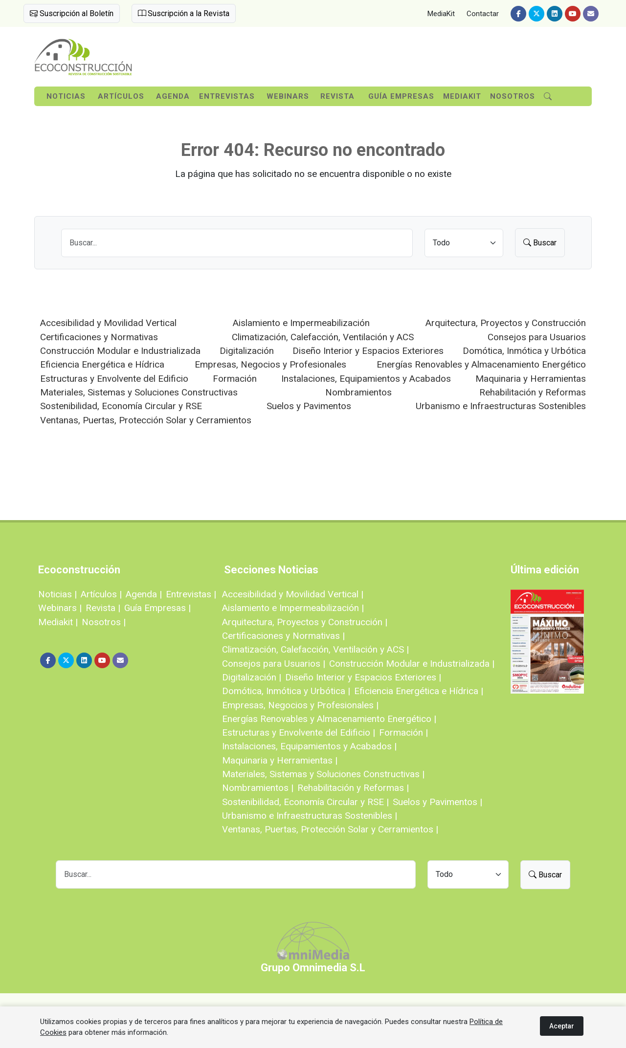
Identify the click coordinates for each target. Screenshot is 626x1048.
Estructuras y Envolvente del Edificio (114, 378)
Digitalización (247, 350)
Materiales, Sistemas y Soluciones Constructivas (139, 392)
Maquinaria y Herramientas (530, 378)
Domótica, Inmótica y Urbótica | (286, 691)
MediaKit (441, 13)
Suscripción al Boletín (71, 13)
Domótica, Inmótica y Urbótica (524, 350)
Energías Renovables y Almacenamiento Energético (481, 364)
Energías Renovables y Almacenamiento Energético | (329, 718)
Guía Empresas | (157, 607)
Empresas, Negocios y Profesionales (270, 364)
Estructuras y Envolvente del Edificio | (298, 732)
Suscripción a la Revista (183, 13)
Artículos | (101, 594)
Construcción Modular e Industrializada (120, 350)
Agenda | (144, 594)
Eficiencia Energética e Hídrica (102, 364)
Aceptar (561, 1026)
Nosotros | (104, 622)
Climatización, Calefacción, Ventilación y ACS (323, 337)
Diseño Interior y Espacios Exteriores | (363, 677)
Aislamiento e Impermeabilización (301, 322)
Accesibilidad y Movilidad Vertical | (292, 594)
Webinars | (60, 607)
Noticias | (57, 594)
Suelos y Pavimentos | (437, 802)
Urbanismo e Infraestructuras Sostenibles (501, 406)
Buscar (540, 243)
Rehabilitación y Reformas (532, 392)
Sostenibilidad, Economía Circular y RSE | (305, 802)
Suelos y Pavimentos (309, 406)
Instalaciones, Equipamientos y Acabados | (309, 746)
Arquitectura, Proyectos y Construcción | (304, 622)
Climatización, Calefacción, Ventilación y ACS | (315, 649)
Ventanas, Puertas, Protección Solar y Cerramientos (145, 420)
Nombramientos (358, 392)
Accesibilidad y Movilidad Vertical (108, 322)
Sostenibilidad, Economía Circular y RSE (121, 406)
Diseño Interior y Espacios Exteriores (368, 350)
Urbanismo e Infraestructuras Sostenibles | (309, 815)
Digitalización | (251, 677)
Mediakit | (58, 622)
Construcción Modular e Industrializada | (411, 663)
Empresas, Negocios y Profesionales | (300, 705)
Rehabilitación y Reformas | (353, 787)
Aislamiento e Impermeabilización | (293, 607)
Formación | (403, 732)
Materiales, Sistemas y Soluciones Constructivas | (323, 774)
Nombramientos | (257, 787)
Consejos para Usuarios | (273, 663)
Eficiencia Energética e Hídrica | (418, 691)
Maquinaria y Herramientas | (279, 760)
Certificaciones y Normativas (99, 337)
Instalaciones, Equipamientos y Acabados (366, 378)
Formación (235, 378)
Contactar (483, 13)
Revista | (103, 607)
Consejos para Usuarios (537, 337)
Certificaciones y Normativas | (283, 635)
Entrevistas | (191, 594)
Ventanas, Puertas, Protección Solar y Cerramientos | (330, 829)
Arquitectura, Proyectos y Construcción (505, 322)
